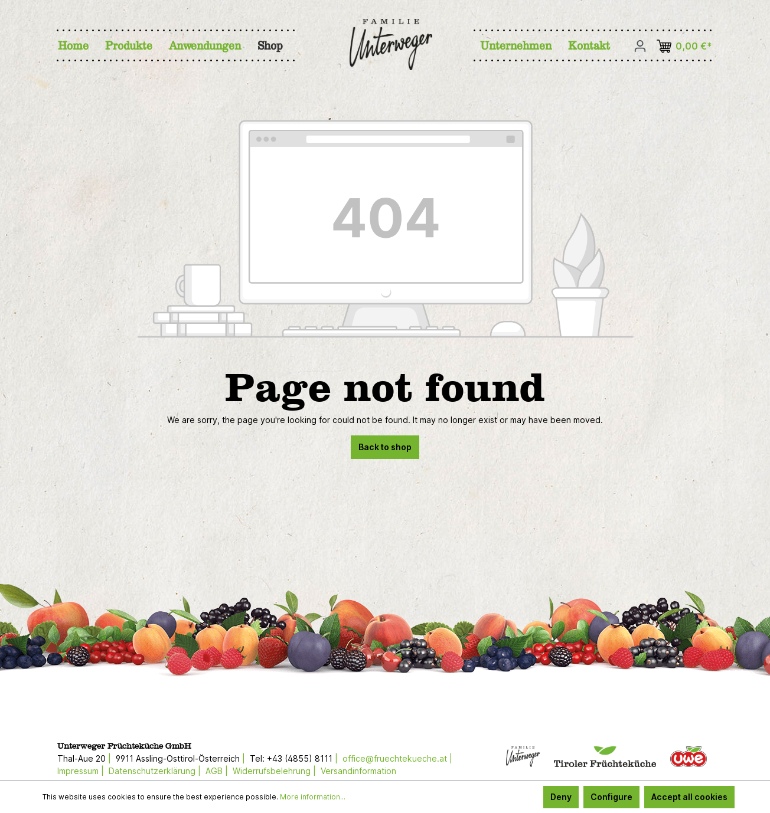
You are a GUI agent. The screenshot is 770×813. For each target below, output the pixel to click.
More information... (312, 796)
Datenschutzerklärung (152, 771)
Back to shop (385, 447)
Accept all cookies (689, 797)
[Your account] (640, 46)
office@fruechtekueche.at (394, 758)
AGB (214, 771)
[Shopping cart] (686, 46)
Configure (611, 797)
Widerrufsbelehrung (272, 771)
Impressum (78, 771)
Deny (561, 797)
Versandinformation (358, 771)
